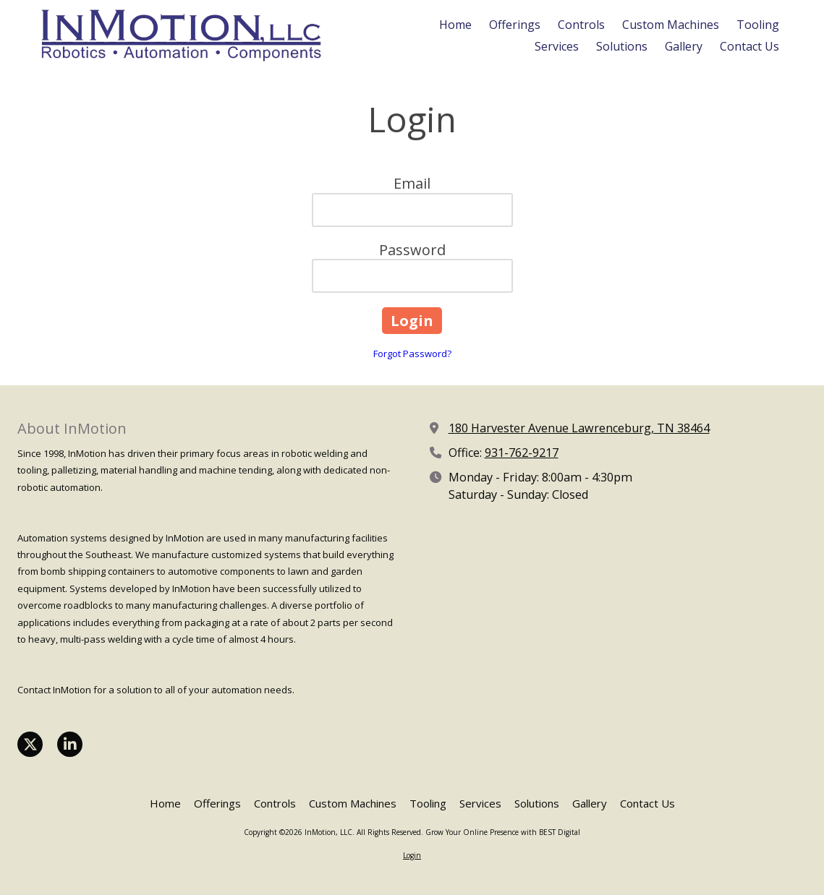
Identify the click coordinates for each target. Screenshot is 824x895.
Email (412, 183)
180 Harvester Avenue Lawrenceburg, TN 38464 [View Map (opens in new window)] (579, 428)
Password (412, 250)
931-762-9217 (521, 453)
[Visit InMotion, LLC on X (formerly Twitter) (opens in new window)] (30, 744)
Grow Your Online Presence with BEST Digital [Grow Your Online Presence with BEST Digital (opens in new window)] (502, 832)
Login (412, 855)
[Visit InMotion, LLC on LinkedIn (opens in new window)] (69, 744)
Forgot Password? (412, 353)
